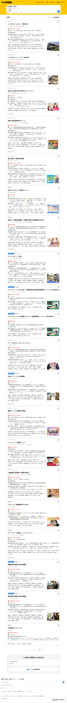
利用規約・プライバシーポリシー (25, 695)
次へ (40, 650)
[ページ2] (35, 650)
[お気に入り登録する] (58, 21)
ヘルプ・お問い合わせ (6, 695)
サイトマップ (14, 695)
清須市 (14, 691)
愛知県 (9, 691)
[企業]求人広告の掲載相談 (38, 695)
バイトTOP (3, 691)
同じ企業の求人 (11, 113)
